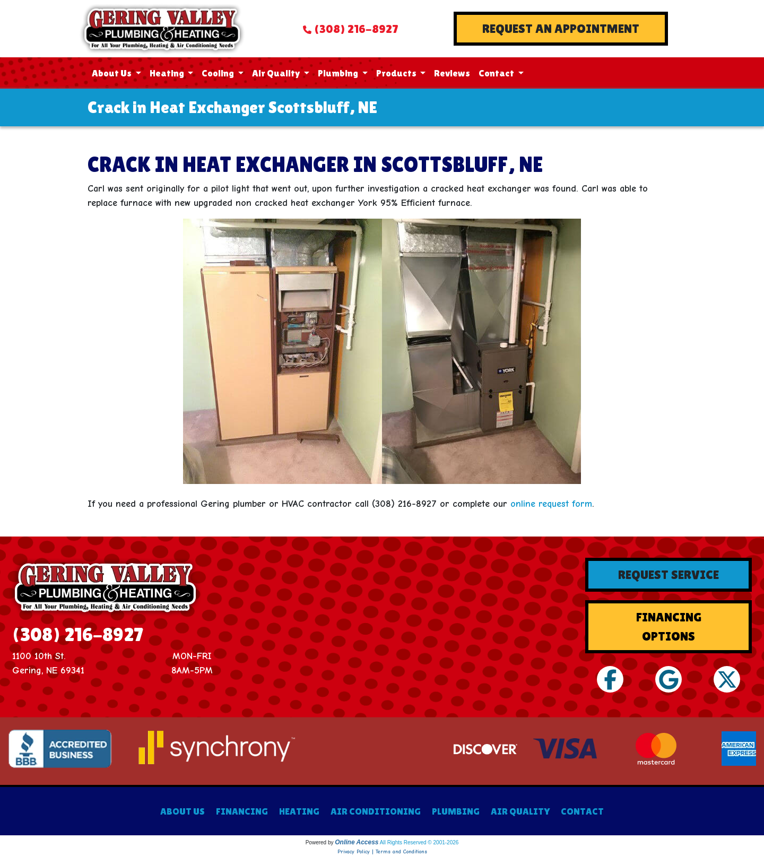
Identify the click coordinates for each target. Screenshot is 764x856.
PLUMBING (456, 811)
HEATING (299, 811)
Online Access (356, 842)
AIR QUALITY (520, 811)
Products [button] (397, 73)
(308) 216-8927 (356, 29)
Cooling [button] (219, 73)
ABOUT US (182, 811)
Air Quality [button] (277, 73)
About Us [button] (112, 73)
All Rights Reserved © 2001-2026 (419, 842)
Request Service (668, 574)
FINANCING (242, 811)
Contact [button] (497, 73)
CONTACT (582, 811)
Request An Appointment (560, 28)
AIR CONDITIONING (376, 811)
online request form (551, 503)
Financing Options (668, 626)
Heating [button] (168, 73)
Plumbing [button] (339, 73)
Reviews (452, 73)
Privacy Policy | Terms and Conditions (382, 852)
